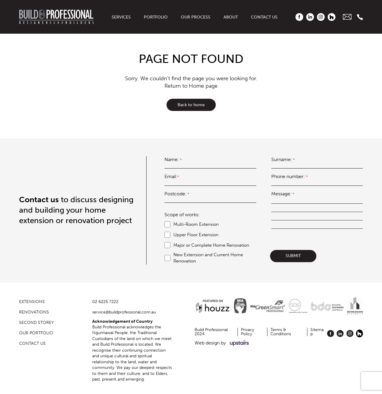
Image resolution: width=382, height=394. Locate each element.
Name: (173, 160)
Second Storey (36, 322)
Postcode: (176, 194)
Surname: (283, 160)
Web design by (223, 343)
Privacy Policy (247, 331)
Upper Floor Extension (195, 234)
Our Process (195, 17)
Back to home (191, 104)
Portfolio (156, 17)
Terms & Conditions (280, 331)
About (231, 17)
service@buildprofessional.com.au (124, 312)
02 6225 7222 (105, 301)
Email (171, 177)
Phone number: (289, 177)
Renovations (34, 312)
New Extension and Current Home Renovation (208, 258)
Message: (282, 194)
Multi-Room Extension (196, 224)
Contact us (264, 17)
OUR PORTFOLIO (36, 333)
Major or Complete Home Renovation (211, 245)
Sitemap (317, 331)
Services (121, 17)
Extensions (32, 301)
